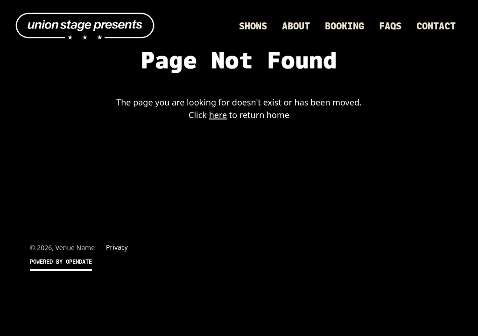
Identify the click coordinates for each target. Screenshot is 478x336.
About (296, 26)
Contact (436, 26)
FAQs (390, 26)
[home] (85, 26)
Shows (253, 26)
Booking (344, 26)
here (218, 114)
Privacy (117, 247)
